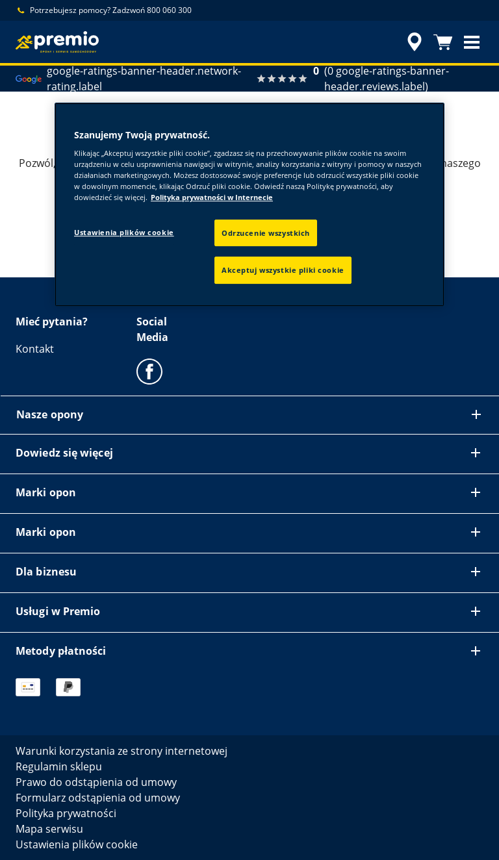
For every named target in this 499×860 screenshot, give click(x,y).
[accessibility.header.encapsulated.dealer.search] (412, 42)
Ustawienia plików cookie (124, 232)
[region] (249, 205)
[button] (471, 42)
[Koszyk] (443, 42)
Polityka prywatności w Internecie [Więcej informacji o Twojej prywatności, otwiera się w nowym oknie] (212, 198)
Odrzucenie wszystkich (266, 233)
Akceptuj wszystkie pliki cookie (283, 270)
